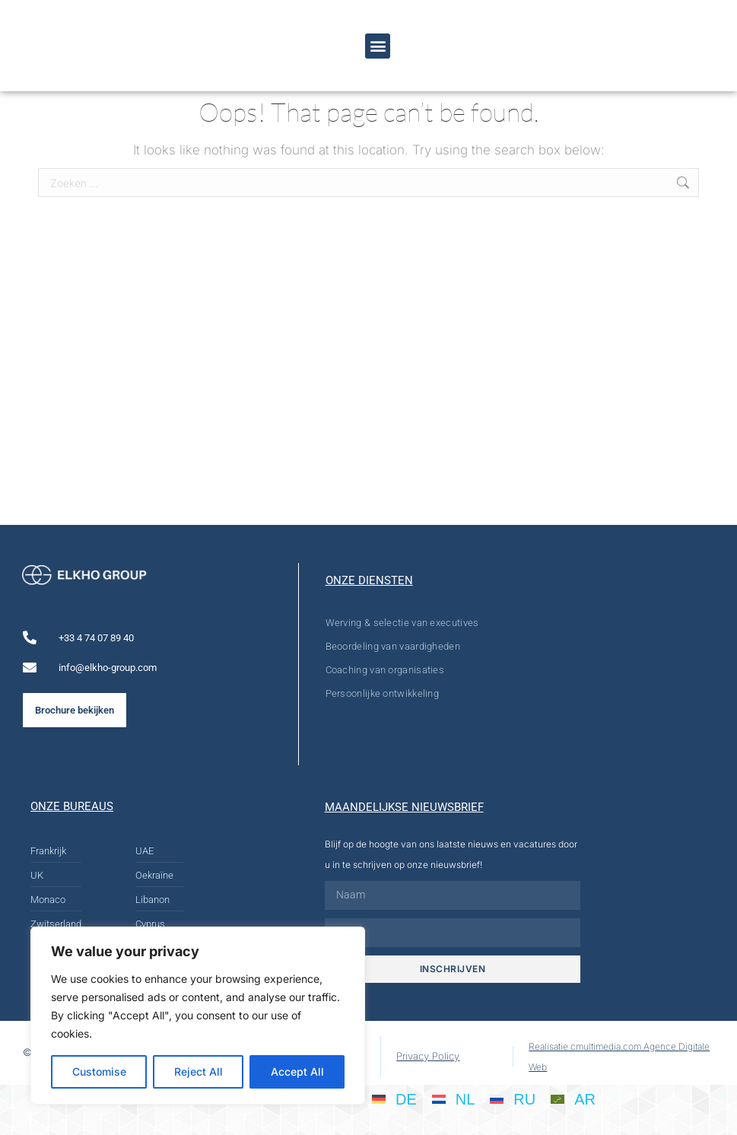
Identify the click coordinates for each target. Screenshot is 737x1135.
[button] (377, 46)
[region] (197, 1016)
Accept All (297, 1071)
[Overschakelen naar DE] (394, 1098)
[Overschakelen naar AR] (573, 1098)
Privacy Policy (427, 1056)
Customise (99, 1071)
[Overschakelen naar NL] (453, 1098)
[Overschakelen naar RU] (512, 1098)
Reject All (198, 1071)
